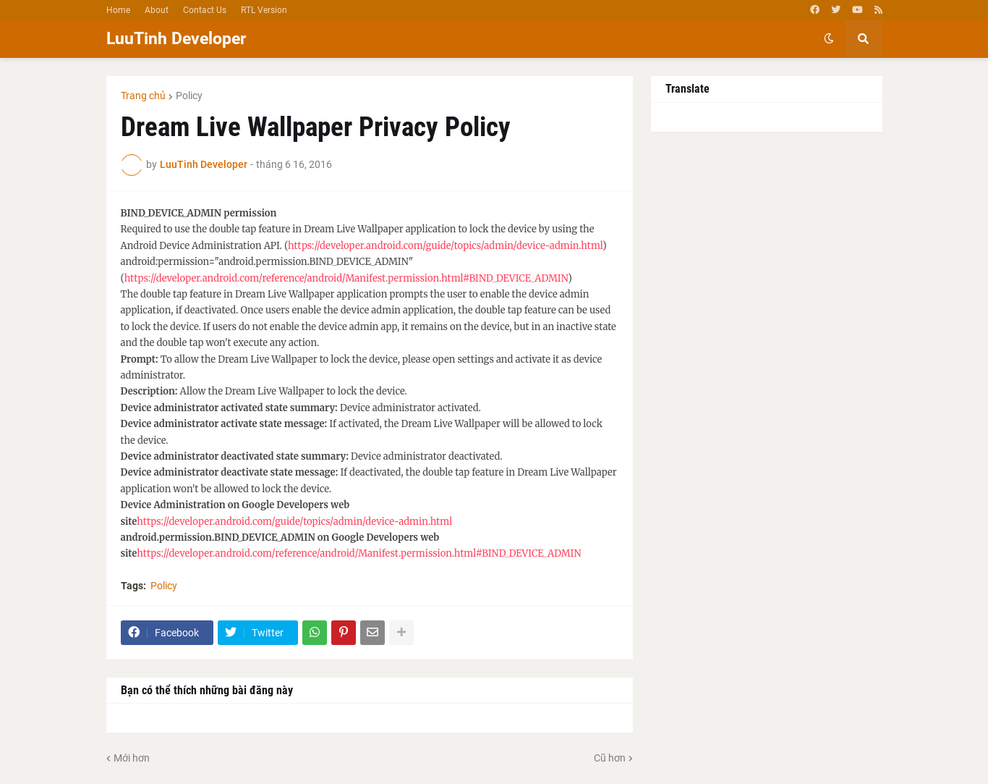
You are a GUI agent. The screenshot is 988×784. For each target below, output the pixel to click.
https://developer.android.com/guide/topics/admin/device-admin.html (445, 246)
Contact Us (204, 10)
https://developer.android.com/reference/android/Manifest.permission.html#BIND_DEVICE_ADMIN (346, 278)
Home (118, 10)
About (157, 10)
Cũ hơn (610, 758)
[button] (829, 39)
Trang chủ (143, 95)
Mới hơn (132, 758)
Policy (189, 95)
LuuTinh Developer (176, 39)
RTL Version (264, 10)
